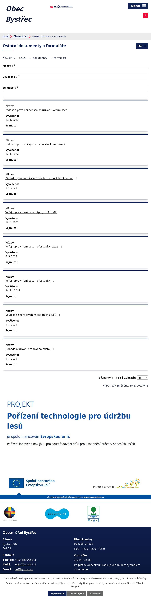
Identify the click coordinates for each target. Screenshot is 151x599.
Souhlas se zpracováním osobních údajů (33, 314)
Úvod (6, 36)
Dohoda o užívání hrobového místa (30, 349)
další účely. (142, 578)
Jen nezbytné (77, 593)
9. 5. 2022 (11, 256)
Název (8, 66)
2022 (23, 58)
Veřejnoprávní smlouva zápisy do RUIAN (33, 212)
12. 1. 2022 (11, 119)
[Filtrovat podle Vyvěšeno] (75, 83)
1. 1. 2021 (11, 188)
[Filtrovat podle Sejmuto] (75, 94)
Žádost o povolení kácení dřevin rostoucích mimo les (41, 178)
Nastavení (95, 593)
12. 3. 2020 (11, 222)
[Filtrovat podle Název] (75, 71)
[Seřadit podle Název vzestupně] (14, 64)
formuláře (60, 58)
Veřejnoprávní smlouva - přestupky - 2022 (34, 246)
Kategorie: (9, 57)
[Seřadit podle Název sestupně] (14, 65)
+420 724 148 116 (25, 564)
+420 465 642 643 (25, 559)
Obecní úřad (20, 36)
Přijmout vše (57, 593)
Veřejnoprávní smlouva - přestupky (30, 280)
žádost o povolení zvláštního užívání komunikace (36, 110)
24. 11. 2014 (12, 290)
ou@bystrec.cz (63, 6)
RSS (142, 46)
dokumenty (40, 58)
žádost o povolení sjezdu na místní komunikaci (35, 144)
